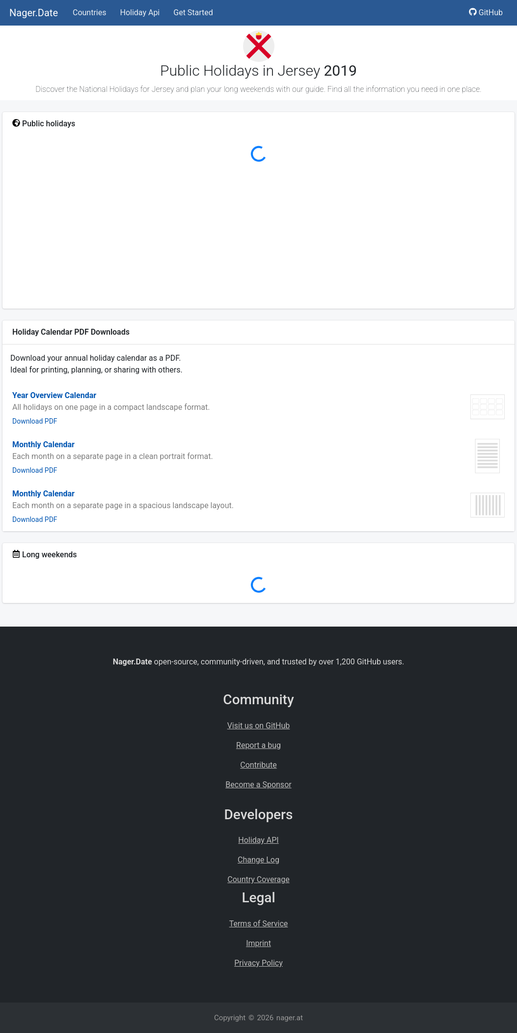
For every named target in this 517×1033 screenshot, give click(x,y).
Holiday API (258, 840)
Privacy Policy (258, 963)
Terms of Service (258, 923)
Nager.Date (33, 13)
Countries (89, 12)
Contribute (258, 765)
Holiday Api (140, 12)
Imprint (258, 943)
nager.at (289, 1017)
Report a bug (258, 745)
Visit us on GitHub (258, 725)
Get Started (193, 12)
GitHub (486, 12)
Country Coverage (258, 879)
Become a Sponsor (258, 784)
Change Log (258, 859)
